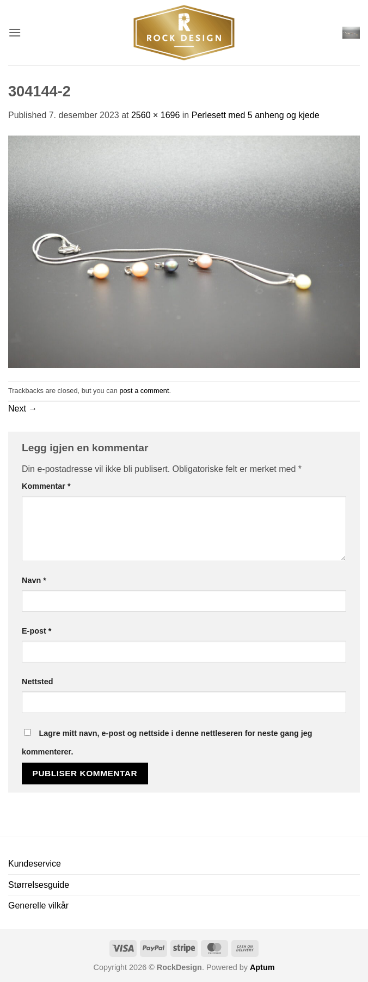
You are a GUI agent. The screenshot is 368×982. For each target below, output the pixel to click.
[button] (14, 32)
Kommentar (46, 486)
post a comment (144, 390)
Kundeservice (34, 863)
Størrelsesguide (38, 884)
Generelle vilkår (38, 905)
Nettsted (37, 681)
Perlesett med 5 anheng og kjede (256, 115)
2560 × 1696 (155, 115)
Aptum (262, 967)
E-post (36, 631)
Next (22, 408)
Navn (34, 580)
